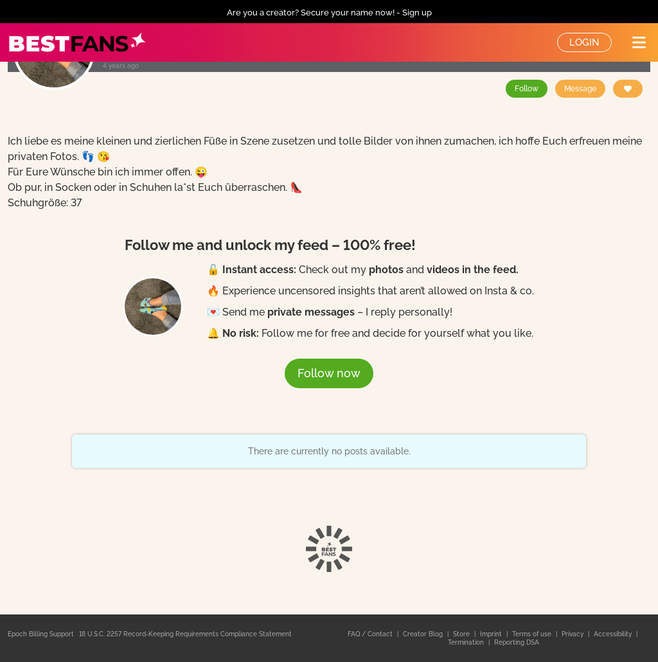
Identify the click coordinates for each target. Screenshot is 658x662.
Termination (467, 642)
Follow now (329, 373)
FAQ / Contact (371, 634)
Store (462, 634)
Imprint (492, 634)
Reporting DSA (516, 642)
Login (584, 42)
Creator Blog (424, 634)
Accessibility (614, 634)
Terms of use (532, 634)
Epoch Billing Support (41, 634)
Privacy (573, 634)
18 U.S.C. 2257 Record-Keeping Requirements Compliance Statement (185, 634)
